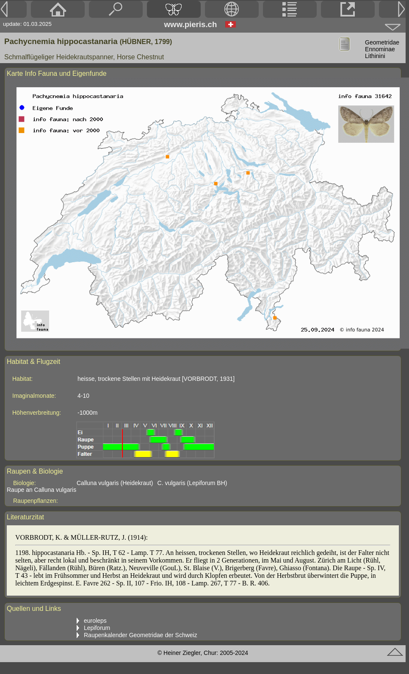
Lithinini (375, 56)
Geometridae (382, 42)
